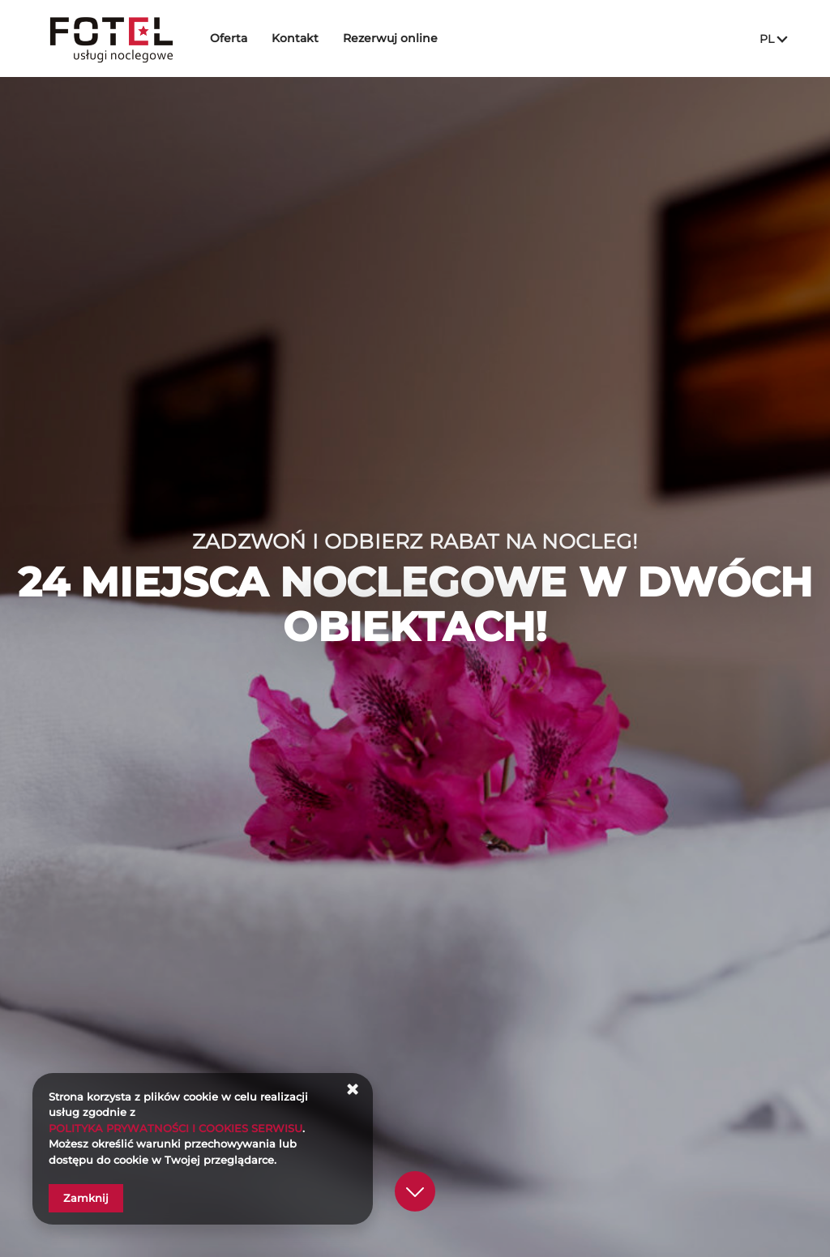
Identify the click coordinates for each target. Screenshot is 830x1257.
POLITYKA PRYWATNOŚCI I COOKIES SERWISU (175, 1128)
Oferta (231, 38)
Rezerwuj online (393, 38)
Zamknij (86, 1197)
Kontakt (298, 38)
